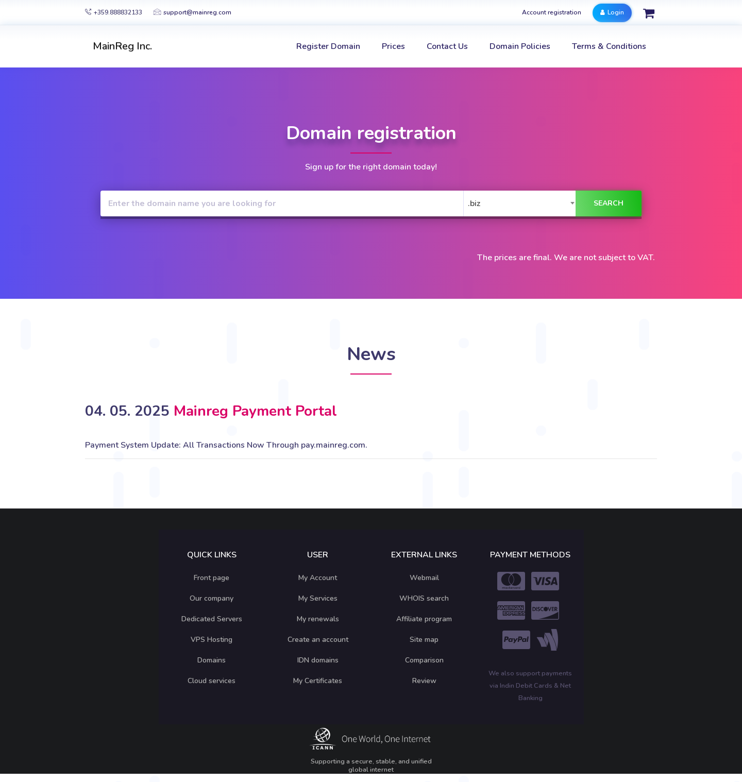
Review (424, 681)
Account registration (551, 12)
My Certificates (317, 681)
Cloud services (211, 681)
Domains (211, 660)
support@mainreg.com (192, 12)
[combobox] (522, 203)
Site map (424, 639)
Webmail (424, 578)
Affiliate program (424, 619)
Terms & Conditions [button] (609, 46)
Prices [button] (393, 46)
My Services (318, 598)
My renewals (318, 619)
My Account (317, 578)
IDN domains (318, 660)
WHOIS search (424, 598)
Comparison (424, 660)
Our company (211, 598)
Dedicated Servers (211, 619)
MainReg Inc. (122, 46)
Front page (211, 578)
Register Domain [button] (328, 46)
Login (612, 12)
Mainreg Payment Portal (255, 411)
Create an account (318, 639)
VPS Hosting (211, 639)
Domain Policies (520, 46)
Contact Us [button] (447, 46)
